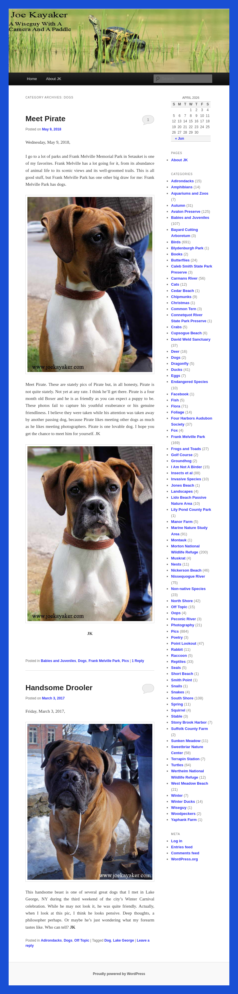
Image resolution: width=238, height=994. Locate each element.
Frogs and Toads (186, 449)
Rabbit (177, 649)
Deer (175, 351)
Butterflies (180, 260)
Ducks (176, 369)
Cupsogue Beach (186, 333)
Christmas (180, 303)
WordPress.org (184, 859)
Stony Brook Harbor (189, 722)
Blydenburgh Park (187, 248)
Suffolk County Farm (189, 728)
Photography (182, 625)
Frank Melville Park (104, 661)
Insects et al (181, 473)
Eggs (175, 375)
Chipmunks (181, 297)
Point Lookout (183, 643)
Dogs (82, 661)
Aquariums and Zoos (189, 193)
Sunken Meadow (185, 741)
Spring (177, 704)
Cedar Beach (182, 291)
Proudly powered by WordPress (119, 974)
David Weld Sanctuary (190, 339)
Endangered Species (189, 382)
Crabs (176, 327)
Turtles (177, 765)
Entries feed (181, 847)
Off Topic (81, 940)
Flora (175, 406)
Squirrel (178, 710)
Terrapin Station (185, 759)
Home (32, 79)
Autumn (178, 205)
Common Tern (183, 309)
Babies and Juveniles (58, 661)
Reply (138, 661)
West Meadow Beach (189, 783)
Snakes (177, 692)
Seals (176, 667)
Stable (176, 716)
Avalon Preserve (185, 211)
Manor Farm (181, 521)
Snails (176, 686)
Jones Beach (182, 485)
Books (177, 254)
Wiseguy (178, 807)
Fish (175, 400)
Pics (125, 661)
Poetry (177, 637)
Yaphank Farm (184, 819)
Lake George (123, 940)
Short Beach (182, 673)
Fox (174, 430)
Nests (176, 564)
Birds (176, 242)
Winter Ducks (183, 801)
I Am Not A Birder (186, 467)
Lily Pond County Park (191, 509)
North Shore (182, 601)
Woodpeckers (183, 813)
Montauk (178, 540)
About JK (53, 79)
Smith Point (181, 680)
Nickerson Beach (186, 570)
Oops (176, 613)
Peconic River (183, 619)
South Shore (182, 698)
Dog (107, 940)
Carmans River (184, 278)
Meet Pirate (45, 118)
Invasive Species (186, 479)
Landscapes (182, 491)
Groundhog (181, 461)
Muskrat (178, 558)
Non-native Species (188, 589)
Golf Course (181, 455)
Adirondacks (51, 940)
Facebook (180, 394)
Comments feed (185, 853)
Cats (175, 284)
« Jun (179, 138)
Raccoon (179, 655)
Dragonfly (180, 363)
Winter (177, 795)
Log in (176, 841)
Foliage (177, 412)
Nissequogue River (188, 576)
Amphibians (181, 187)
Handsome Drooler (59, 687)
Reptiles (178, 661)
